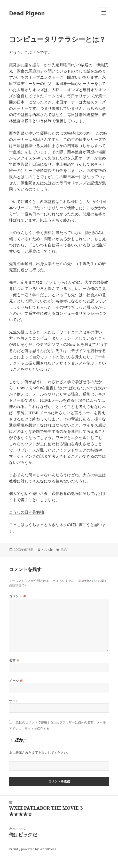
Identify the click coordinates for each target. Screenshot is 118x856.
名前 (14, 660)
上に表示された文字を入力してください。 (39, 752)
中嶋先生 (86, 263)
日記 (63, 549)
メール (16, 680)
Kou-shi (47, 549)
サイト (14, 701)
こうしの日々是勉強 (26, 512)
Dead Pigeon (27, 13)
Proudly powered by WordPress (32, 849)
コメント (17, 596)
